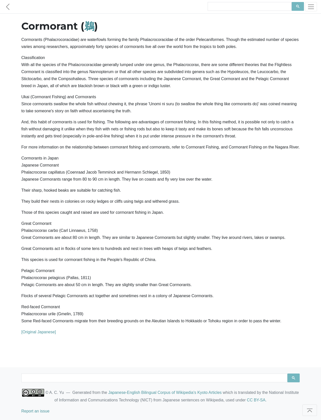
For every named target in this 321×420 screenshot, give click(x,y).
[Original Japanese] (38, 332)
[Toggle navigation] (311, 6)
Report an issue (35, 411)
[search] (249, 6)
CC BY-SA (256, 400)
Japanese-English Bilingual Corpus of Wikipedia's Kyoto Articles (165, 392)
